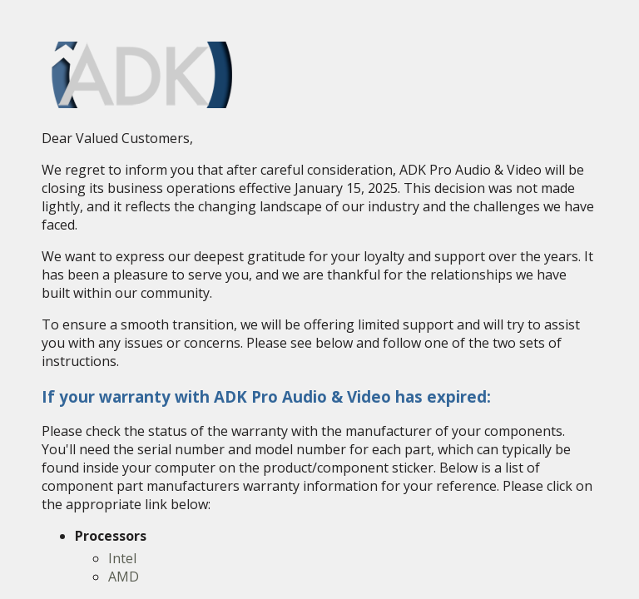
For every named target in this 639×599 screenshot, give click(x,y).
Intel (122, 558)
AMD (123, 576)
